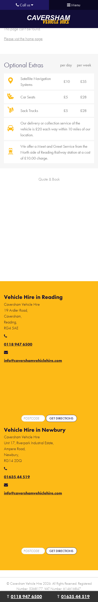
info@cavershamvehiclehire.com (33, 360)
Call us (24, 4)
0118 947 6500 (18, 344)
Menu (73, 4)
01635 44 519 (17, 476)
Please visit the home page (23, 38)
